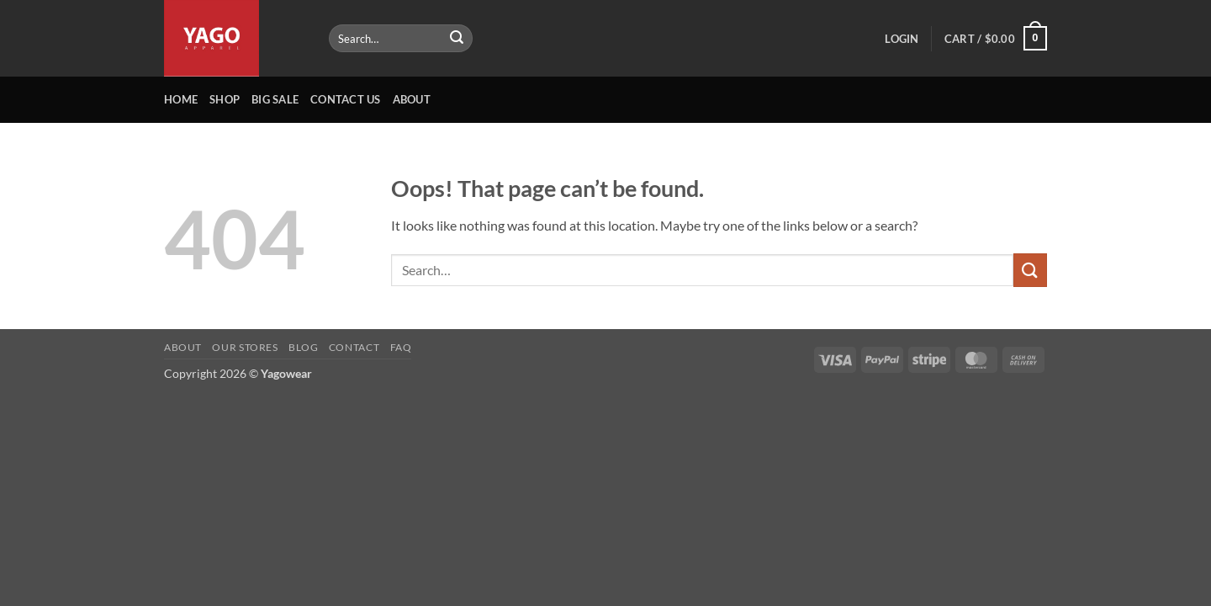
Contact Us (345, 99)
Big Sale (275, 99)
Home (181, 99)
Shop (224, 99)
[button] (901, 39)
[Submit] (456, 38)
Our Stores (245, 347)
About (412, 99)
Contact (354, 347)
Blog (303, 347)
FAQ (401, 347)
